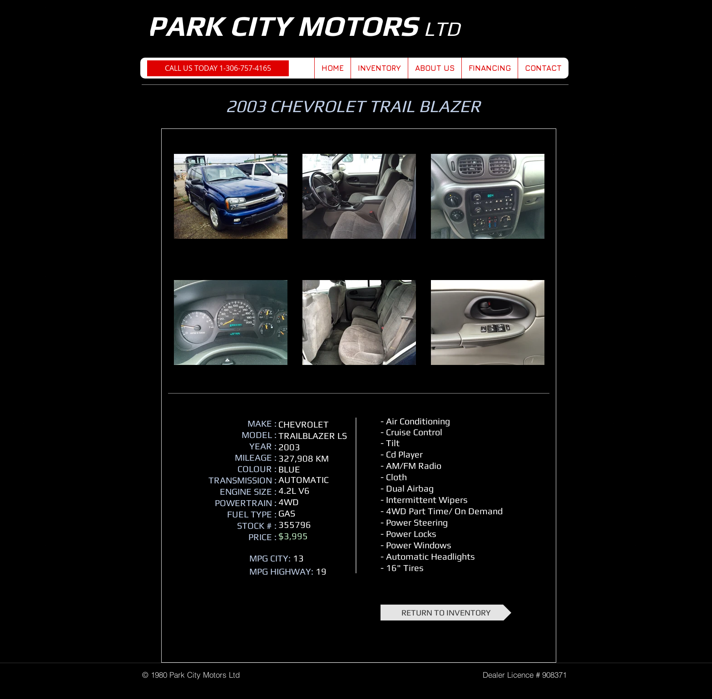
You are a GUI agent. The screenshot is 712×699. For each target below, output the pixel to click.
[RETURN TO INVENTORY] (446, 612)
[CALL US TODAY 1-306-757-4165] (218, 68)
